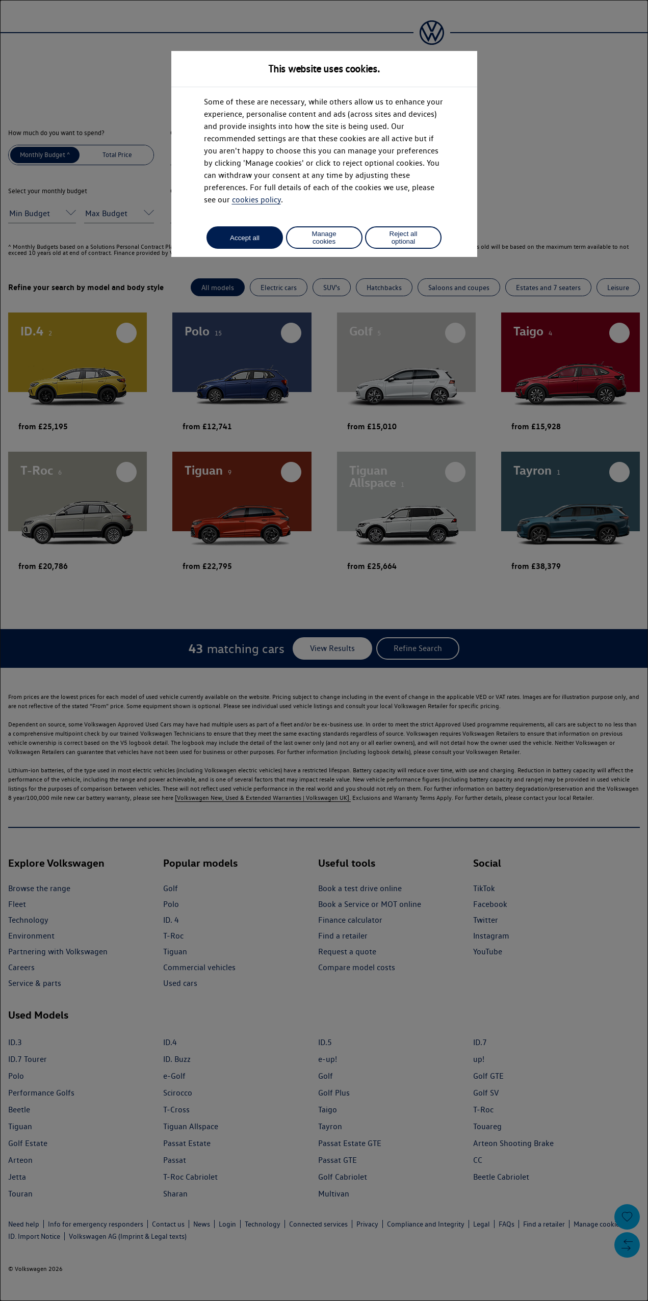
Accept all (245, 238)
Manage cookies (324, 237)
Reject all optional (404, 237)
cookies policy (256, 199)
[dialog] (324, 650)
